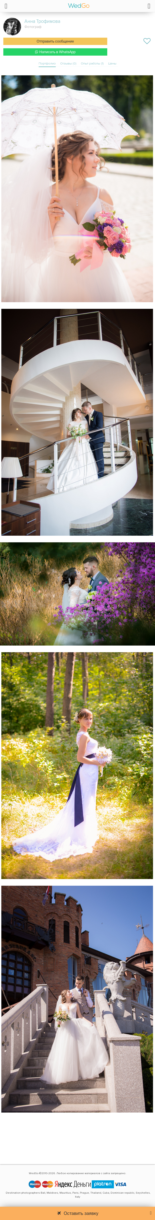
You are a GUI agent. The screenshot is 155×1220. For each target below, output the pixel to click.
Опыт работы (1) (92, 63)
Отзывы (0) (68, 63)
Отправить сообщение (55, 41)
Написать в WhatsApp (55, 52)
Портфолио (47, 63)
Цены (112, 63)
